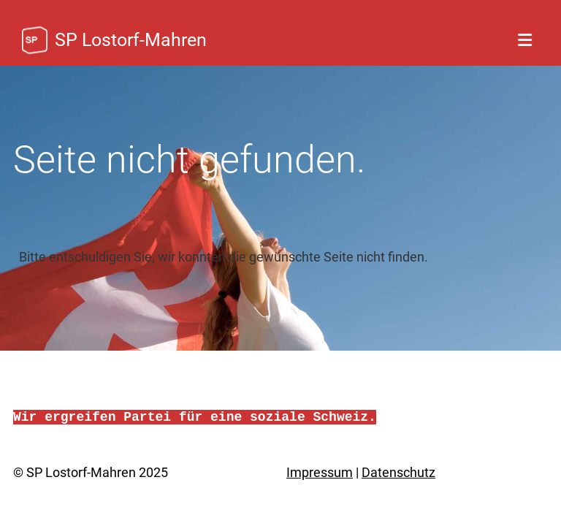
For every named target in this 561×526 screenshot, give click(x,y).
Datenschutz (398, 472)
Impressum (319, 472)
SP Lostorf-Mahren (131, 39)
